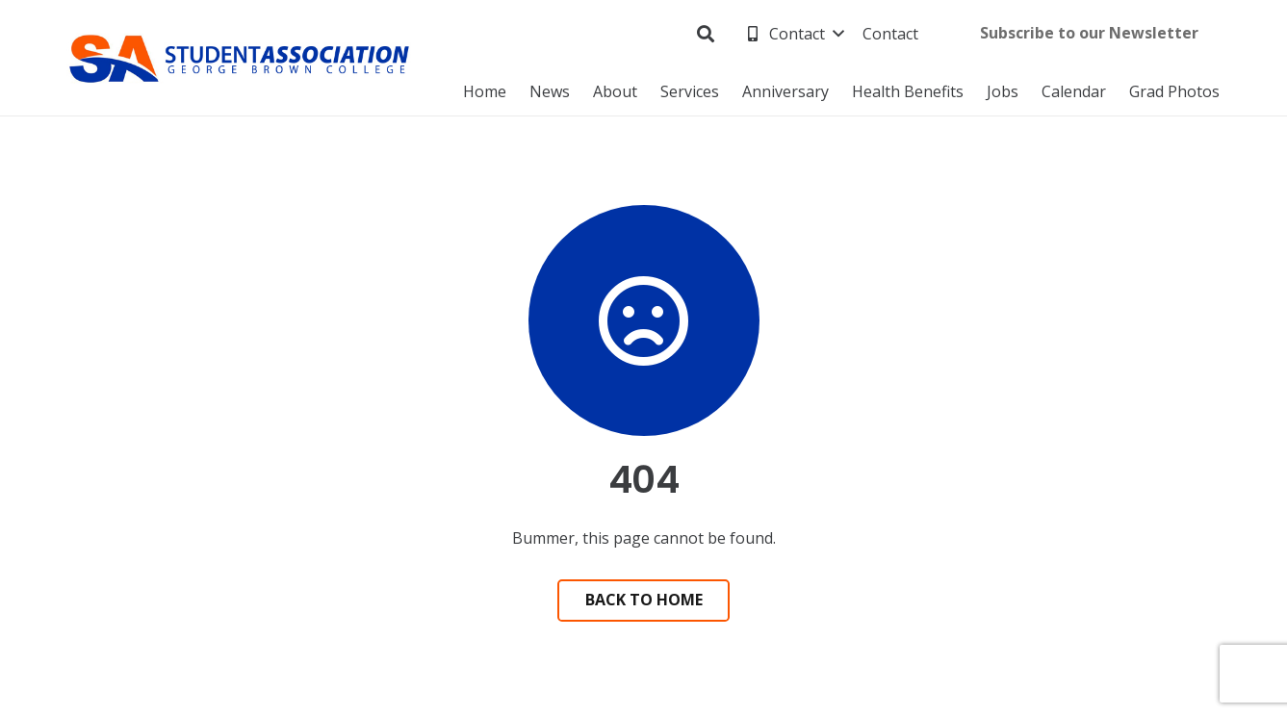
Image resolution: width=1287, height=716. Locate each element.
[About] (615, 91)
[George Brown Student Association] (239, 58)
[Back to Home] (644, 601)
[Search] (705, 34)
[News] (549, 91)
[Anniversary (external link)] (785, 91)
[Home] (484, 91)
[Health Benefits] (907, 91)
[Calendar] (1074, 91)
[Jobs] (1002, 91)
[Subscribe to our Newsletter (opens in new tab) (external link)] (1089, 34)
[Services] (690, 91)
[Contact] (793, 33)
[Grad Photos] (1174, 91)
